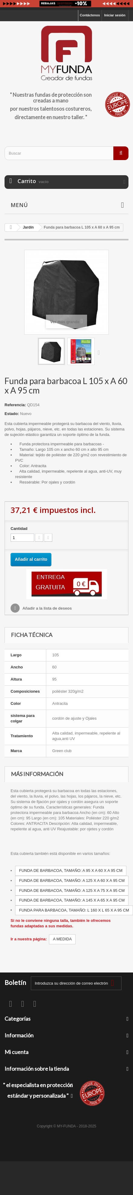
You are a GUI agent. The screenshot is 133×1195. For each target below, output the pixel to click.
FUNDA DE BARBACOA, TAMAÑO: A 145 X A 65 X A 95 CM (72, 900)
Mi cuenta (16, 1052)
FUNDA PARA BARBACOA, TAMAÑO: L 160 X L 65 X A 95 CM (74, 910)
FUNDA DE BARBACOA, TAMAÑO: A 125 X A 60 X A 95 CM (72, 880)
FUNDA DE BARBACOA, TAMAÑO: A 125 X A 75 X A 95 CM (72, 890)
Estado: (12, 413)
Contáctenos (90, 15)
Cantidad (19, 528)
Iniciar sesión (114, 15)
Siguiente (100, 352)
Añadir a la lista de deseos (46, 608)
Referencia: (15, 405)
